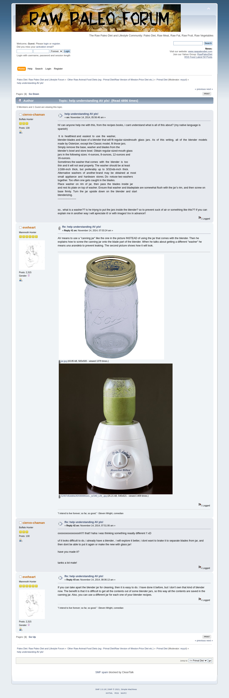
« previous (200, 89)
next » (209, 89)
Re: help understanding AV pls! (81, 226)
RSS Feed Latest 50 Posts (198, 57)
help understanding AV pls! (81, 113)
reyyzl (183, 79)
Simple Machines (129, 689)
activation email (44, 46)
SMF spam (101, 672)
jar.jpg (63, 361)
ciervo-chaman (34, 114)
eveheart (29, 227)
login (46, 43)
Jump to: (184, 660)
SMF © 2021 (114, 689)
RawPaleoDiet (204, 54)
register (56, 43)
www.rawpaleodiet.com (200, 51)
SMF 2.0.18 (100, 689)
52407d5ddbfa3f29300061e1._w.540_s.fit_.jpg (83, 496)
